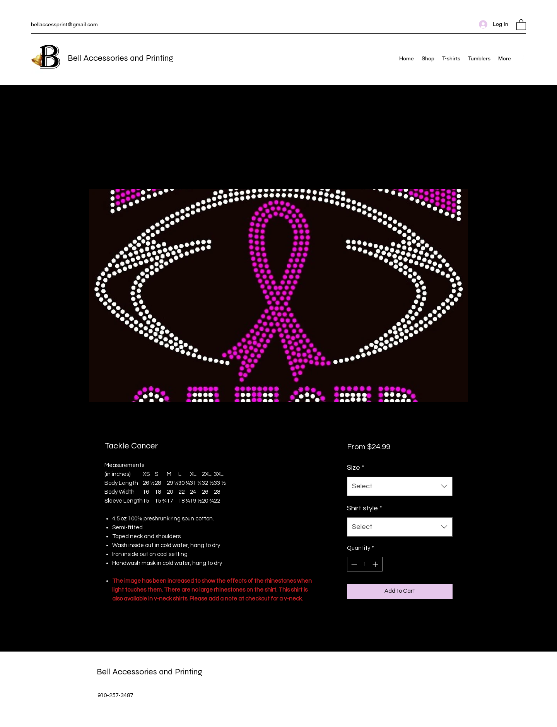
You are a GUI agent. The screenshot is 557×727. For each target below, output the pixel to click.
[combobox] (400, 486)
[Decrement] (353, 564)
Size (355, 467)
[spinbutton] (364, 564)
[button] (521, 24)
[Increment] (376, 564)
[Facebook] (522, 58)
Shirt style (364, 508)
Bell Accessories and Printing (120, 58)
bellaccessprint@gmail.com (64, 24)
